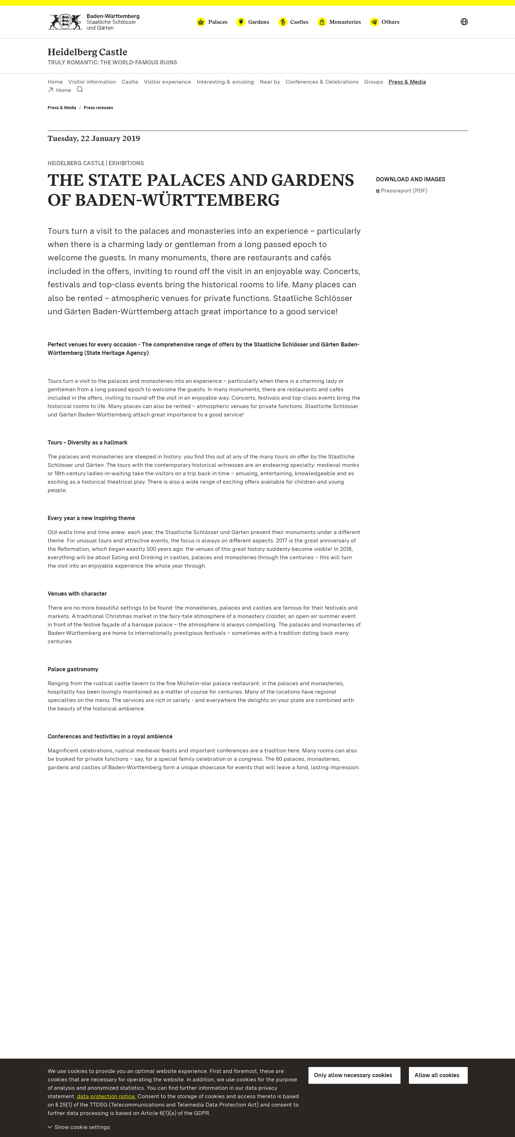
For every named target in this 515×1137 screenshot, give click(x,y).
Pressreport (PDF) (404, 190)
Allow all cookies (437, 1075)
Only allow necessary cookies (353, 1075)
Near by (270, 81)
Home (55, 81)
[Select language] (464, 22)
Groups (373, 81)
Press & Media (407, 81)
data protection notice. (106, 1096)
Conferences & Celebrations (322, 81)
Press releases (98, 107)
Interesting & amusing (225, 81)
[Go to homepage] (94, 22)
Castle (129, 81)
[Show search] (80, 89)
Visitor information (92, 81)
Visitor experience (167, 81)
